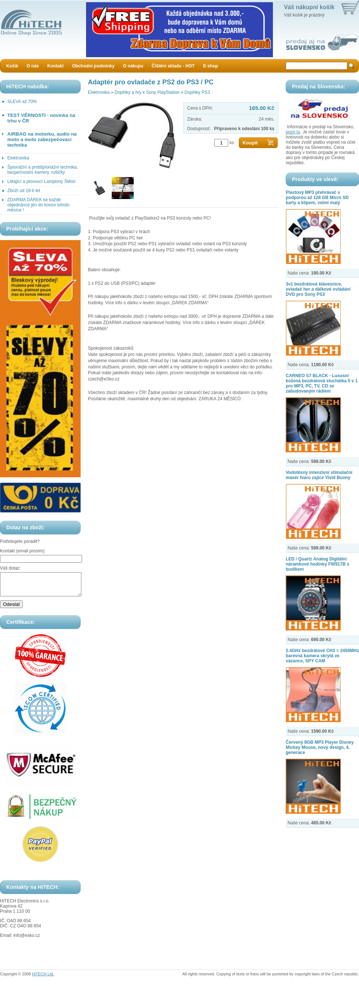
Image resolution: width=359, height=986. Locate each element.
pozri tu (293, 132)
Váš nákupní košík (309, 7)
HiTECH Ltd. (43, 978)
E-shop (210, 66)
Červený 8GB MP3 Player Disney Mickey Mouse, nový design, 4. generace (320, 747)
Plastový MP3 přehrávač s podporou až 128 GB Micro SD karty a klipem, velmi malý (317, 197)
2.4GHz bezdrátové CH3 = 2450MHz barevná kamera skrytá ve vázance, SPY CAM (322, 655)
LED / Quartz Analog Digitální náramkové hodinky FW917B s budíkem (317, 564)
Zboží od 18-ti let (23, 190)
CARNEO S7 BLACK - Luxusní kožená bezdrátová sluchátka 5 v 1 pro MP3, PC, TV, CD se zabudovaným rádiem (322, 383)
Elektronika (18, 158)
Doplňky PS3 (197, 92)
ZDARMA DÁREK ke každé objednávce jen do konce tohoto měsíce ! (38, 205)
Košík (12, 66)
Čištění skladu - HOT (173, 66)
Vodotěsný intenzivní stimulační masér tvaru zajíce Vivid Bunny (319, 475)
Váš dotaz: (10, 568)
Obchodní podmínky (93, 66)
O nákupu (133, 66)
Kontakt (55, 66)
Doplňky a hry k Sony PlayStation (147, 92)
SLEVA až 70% (22, 101)
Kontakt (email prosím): (22, 550)
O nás (33, 66)
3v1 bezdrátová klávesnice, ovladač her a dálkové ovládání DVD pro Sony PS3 (318, 289)
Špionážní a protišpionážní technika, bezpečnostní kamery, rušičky (42, 170)
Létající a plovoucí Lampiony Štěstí (41, 181)
